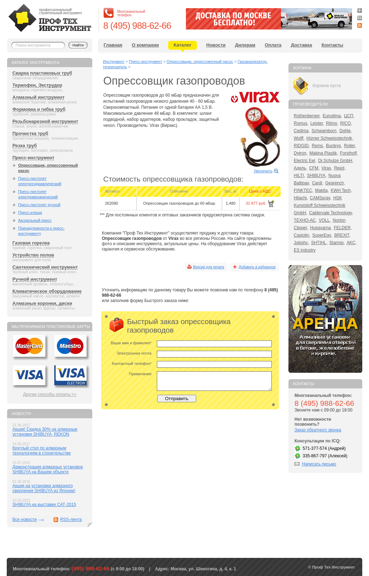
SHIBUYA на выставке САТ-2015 (44, 504)
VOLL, (325, 220)
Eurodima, (332, 115)
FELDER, (343, 227)
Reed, (340, 168)
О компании (145, 45)
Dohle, (346, 130)
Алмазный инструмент (38, 97)
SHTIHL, (319, 242)
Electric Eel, (305, 160)
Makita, (322, 190)
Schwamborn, (324, 130)
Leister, (317, 123)
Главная (113, 45)
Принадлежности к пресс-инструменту (41, 231)
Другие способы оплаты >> (50, 394)
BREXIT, (342, 235)
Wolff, (299, 138)
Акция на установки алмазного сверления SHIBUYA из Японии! (43, 488)
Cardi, (317, 183)
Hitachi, (301, 197)
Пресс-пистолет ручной (39, 205)
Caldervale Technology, (331, 212)
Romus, (301, 123)
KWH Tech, (341, 190)
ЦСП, (349, 115)
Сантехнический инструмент (45, 267)
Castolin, (302, 235)
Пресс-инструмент (33, 157)
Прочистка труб (30, 133)
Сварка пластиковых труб (42, 73)
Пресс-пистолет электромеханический (38, 194)
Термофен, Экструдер (37, 85)
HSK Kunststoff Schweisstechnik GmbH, (319, 205)
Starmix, (337, 242)
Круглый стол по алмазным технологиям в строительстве (41, 451)
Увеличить (263, 171)
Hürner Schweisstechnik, (330, 138)
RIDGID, (302, 145)
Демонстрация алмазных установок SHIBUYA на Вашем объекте (47, 469)
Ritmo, (332, 123)
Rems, (318, 145)
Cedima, (302, 130)
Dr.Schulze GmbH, (335, 160)
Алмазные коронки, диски (42, 303)
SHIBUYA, (316, 175)
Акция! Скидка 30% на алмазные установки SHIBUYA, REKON (44, 432)
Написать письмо (319, 464)
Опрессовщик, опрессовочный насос (48, 168)
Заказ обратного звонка (317, 429)
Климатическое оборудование (47, 291)
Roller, (350, 145)
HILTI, (299, 175)
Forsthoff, (349, 153)
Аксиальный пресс (35, 220)
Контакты (332, 45)
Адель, (300, 168)
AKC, (352, 242)
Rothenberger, (307, 115)
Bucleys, (334, 145)
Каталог (182, 45)
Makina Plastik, (323, 153)
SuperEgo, (322, 235)
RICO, (346, 123)
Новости (216, 45)
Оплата (273, 45)
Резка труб (24, 145)
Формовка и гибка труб (38, 109)
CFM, (314, 168)
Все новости (24, 519)
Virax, (326, 168)
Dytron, (301, 153)
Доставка (301, 45)
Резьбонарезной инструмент (45, 121)
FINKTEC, (303, 190)
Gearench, (335, 183)
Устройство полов (33, 255)
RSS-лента (71, 519)
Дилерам (245, 45)
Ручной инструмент (34, 279)
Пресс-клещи (30, 212)
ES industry (304, 250)
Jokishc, (301, 242)
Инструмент (114, 61)
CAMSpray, (320, 197)
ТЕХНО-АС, (305, 220)
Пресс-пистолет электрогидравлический (39, 181)
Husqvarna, (321, 227)
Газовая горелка (31, 243)
